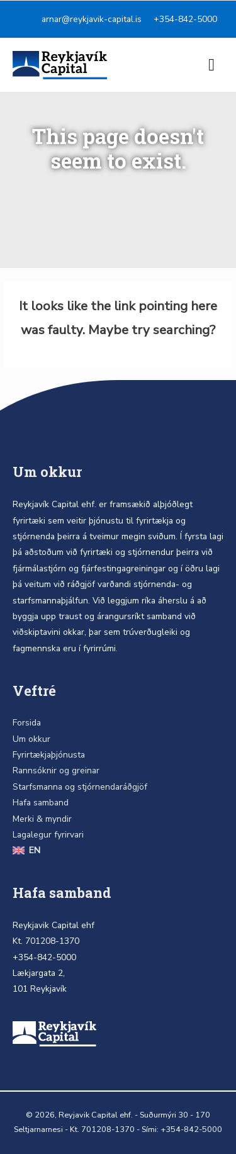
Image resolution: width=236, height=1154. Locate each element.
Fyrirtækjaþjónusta (49, 755)
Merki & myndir (42, 819)
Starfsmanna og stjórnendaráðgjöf (80, 787)
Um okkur (31, 739)
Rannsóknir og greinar (56, 770)
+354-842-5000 (185, 19)
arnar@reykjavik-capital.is (92, 19)
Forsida (27, 723)
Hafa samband (41, 803)
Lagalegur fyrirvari (48, 835)
